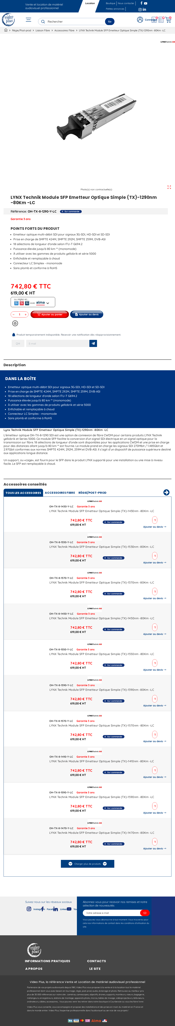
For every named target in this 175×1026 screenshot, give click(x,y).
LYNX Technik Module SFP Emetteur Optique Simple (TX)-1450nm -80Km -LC (101, 618)
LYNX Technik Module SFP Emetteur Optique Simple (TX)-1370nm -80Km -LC (101, 582)
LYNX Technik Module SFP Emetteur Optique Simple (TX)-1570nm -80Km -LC (101, 725)
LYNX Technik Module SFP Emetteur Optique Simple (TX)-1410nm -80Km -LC (101, 761)
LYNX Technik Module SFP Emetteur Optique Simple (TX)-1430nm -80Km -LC (101, 511)
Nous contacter (126, 3)
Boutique (110, 3)
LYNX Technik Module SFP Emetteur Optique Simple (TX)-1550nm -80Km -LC (101, 654)
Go (109, 21)
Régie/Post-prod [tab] (93, 493)
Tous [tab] (23, 493)
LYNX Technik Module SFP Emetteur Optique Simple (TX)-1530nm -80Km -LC (101, 546)
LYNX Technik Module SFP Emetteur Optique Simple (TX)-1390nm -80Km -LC (101, 689)
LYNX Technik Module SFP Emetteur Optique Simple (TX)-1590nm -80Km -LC (101, 797)
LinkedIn (145, 9)
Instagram (140, 9)
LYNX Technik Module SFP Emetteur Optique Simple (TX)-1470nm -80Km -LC (101, 832)
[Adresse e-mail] (116, 913)
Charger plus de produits (88, 864)
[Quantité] (19, 314)
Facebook (142, 2)
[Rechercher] (76, 21)
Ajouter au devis (153, 526)
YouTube (146, 2)
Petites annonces (115, 8)
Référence (18, 211)
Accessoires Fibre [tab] (60, 493)
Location (90, 3)
